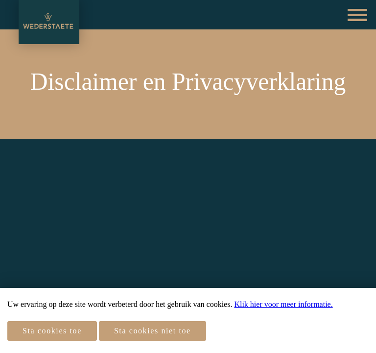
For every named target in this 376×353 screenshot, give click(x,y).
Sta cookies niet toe (152, 331)
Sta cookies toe (52, 331)
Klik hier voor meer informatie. (283, 304)
